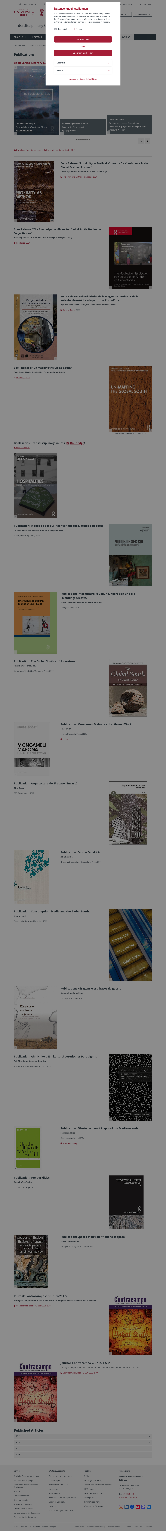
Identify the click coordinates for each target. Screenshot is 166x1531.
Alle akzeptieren (83, 39)
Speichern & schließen (83, 53)
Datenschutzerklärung (88, 79)
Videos (79, 29)
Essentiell (62, 29)
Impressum (73, 79)
